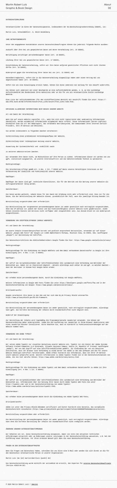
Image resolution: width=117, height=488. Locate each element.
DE (109, 8)
